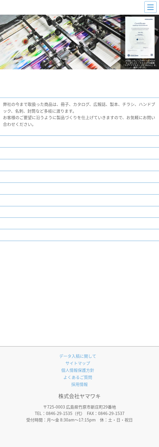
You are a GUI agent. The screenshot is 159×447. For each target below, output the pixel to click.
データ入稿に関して (77, 356)
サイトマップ (77, 363)
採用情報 (79, 384)
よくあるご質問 (77, 377)
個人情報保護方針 (77, 370)
